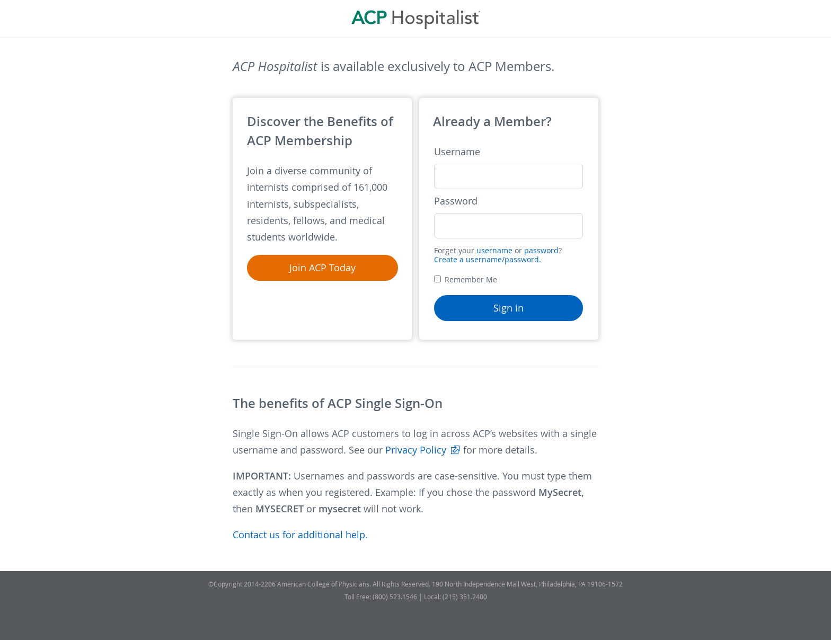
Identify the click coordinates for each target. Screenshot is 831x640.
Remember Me (465, 279)
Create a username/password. (487, 259)
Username (457, 152)
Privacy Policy (415, 450)
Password (456, 201)
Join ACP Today (322, 268)
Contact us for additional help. (300, 535)
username (494, 250)
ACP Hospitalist (415, 19)
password (541, 250)
